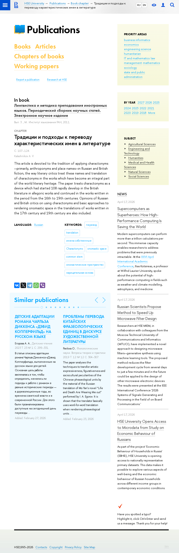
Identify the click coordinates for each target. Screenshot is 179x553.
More (151, 113)
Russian (38, 225)
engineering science (137, 49)
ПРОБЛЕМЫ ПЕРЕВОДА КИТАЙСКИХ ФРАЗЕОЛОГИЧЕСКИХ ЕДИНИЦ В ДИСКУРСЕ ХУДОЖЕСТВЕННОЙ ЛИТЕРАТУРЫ (83, 329)
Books (22, 46)
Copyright (56, 547)
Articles (45, 46)
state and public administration (134, 74)
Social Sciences (138, 176)
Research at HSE (57, 80)
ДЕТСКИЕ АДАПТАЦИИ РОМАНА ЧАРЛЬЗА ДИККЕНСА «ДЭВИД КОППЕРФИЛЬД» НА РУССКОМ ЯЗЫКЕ (35, 326)
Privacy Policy (73, 547)
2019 (135, 113)
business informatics (137, 40)
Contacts (41, 547)
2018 (143, 113)
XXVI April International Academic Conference (135, 261)
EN (144, 5)
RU (139, 5)
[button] (41, 307)
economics (131, 44)
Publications (53, 29)
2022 (143, 108)
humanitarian (132, 54)
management (133, 63)
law (153, 58)
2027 (141, 102)
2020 (127, 113)
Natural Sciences (139, 172)
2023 (135, 108)
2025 (156, 102)
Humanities (135, 158)
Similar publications (41, 300)
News (122, 194)
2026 (148, 102)
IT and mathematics (137, 58)
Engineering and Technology (137, 151)
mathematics (151, 63)
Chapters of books (39, 56)
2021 (150, 108)
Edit (167, 546)
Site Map (89, 547)
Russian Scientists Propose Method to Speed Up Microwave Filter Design (139, 312)
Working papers (36, 66)
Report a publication (27, 80)
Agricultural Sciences (141, 144)
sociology (130, 67)
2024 (127, 108)
